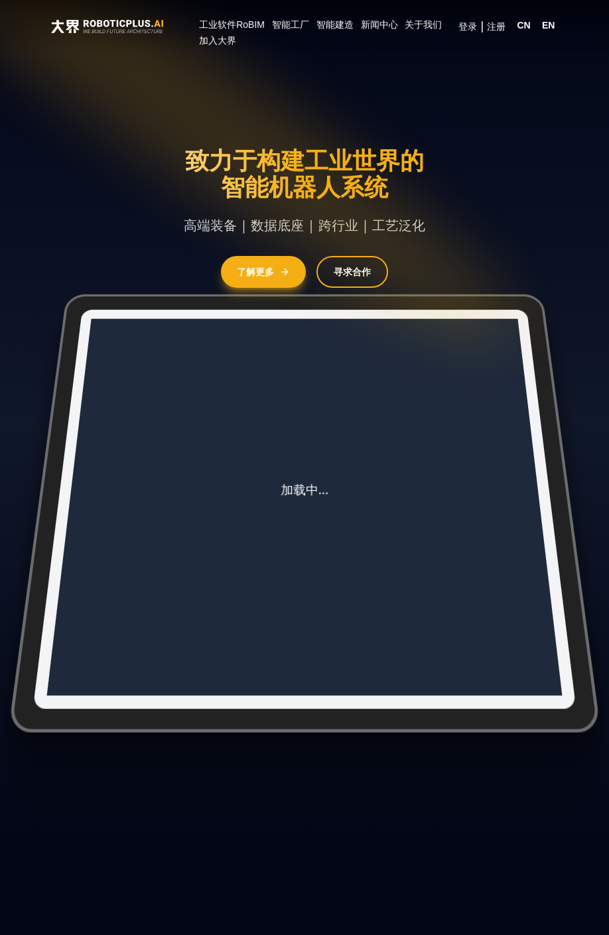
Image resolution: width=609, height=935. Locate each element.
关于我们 (423, 24)
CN (523, 25)
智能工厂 (290, 24)
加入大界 (217, 40)
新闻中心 (379, 24)
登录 (467, 26)
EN (548, 25)
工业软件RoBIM (232, 24)
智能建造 (335, 24)
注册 (496, 26)
